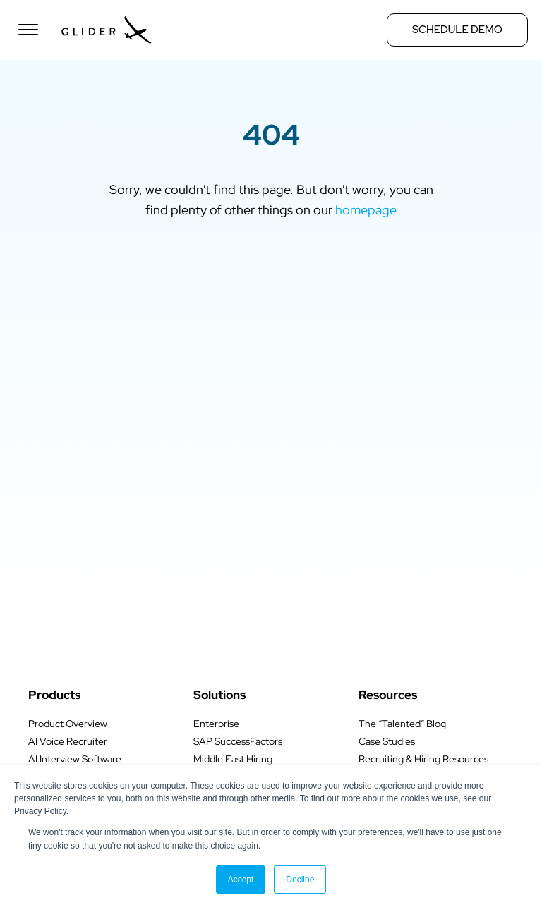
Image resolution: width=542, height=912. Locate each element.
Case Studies (387, 741)
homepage (366, 210)
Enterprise (216, 723)
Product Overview (67, 723)
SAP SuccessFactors (237, 741)
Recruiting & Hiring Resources (423, 759)
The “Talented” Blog (402, 723)
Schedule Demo (457, 30)
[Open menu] (28, 29)
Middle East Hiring (232, 759)
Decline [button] (300, 879)
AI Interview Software (74, 759)
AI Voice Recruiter (67, 741)
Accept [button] (241, 879)
